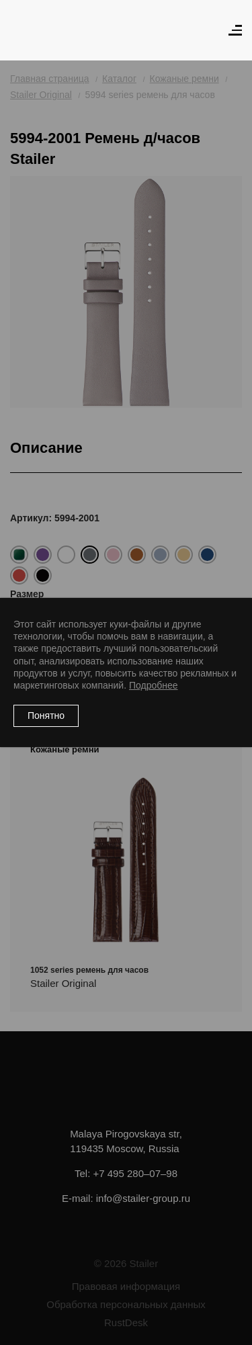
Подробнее (153, 685)
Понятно (46, 715)
